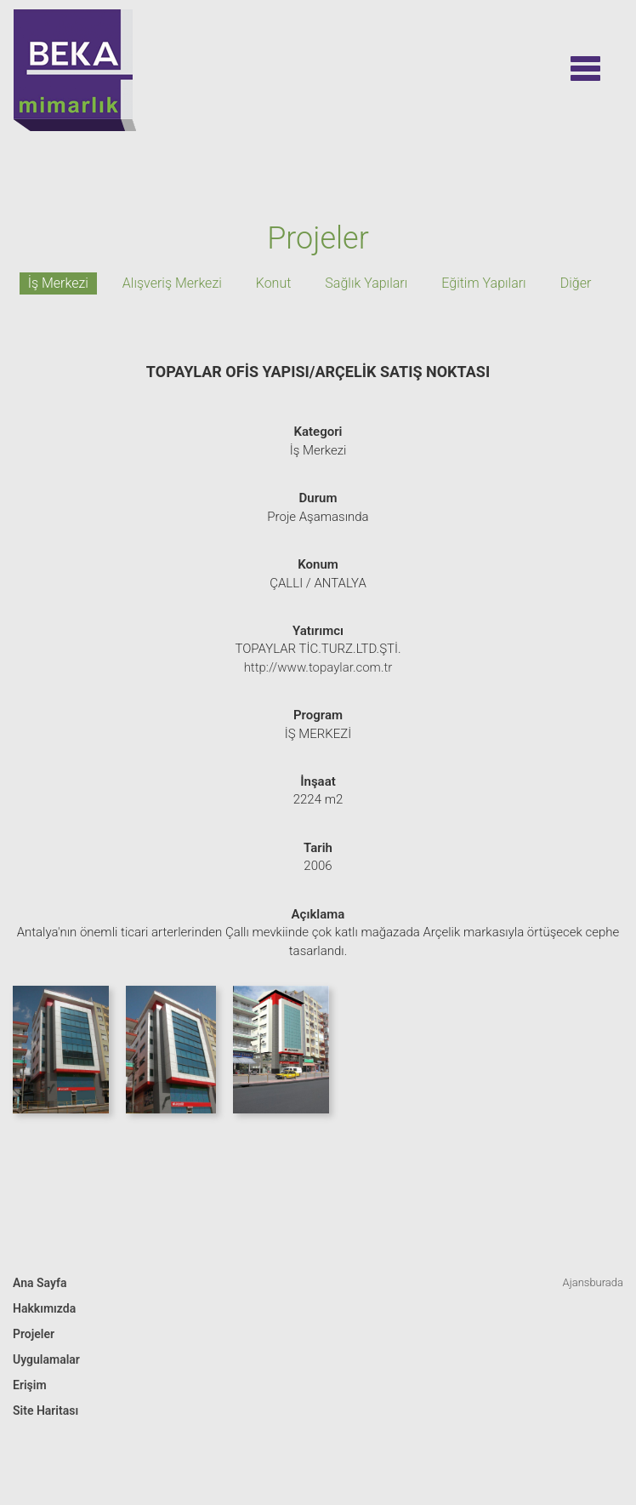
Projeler (33, 1334)
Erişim (30, 1385)
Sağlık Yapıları (366, 283)
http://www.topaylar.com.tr (318, 667)
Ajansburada (593, 1282)
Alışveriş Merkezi (172, 283)
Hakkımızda (44, 1308)
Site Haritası (45, 1410)
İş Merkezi (58, 283)
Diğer (576, 283)
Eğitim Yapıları (483, 283)
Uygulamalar (46, 1359)
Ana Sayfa (40, 1283)
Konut (274, 283)
